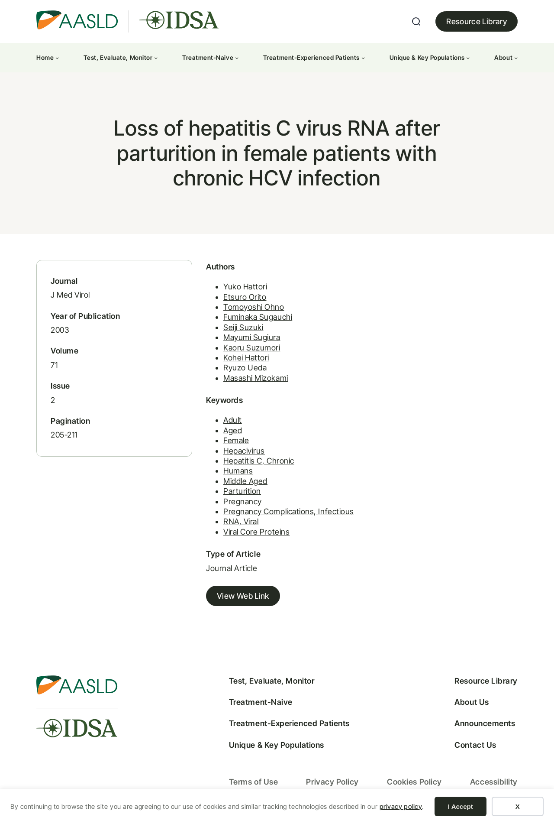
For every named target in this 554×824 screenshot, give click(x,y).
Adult (232, 420)
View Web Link (243, 595)
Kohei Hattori (246, 357)
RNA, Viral (240, 521)
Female (236, 440)
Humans (238, 470)
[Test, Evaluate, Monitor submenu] (156, 57)
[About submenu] (516, 57)
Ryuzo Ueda (245, 367)
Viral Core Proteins (256, 531)
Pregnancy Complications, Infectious (288, 511)
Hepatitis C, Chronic (258, 460)
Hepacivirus (244, 450)
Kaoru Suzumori (251, 347)
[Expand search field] (416, 21)
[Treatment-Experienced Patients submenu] (363, 57)
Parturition (242, 491)
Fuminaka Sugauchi (257, 316)
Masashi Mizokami (255, 378)
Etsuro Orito (244, 297)
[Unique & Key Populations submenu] (468, 57)
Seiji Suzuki (243, 327)
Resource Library (476, 21)
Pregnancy (242, 501)
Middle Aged (245, 481)
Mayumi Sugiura (251, 337)
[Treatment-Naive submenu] (236, 57)
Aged (232, 430)
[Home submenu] (57, 57)
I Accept (460, 806)
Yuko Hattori (245, 286)
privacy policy (401, 806)
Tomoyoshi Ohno (253, 306)
